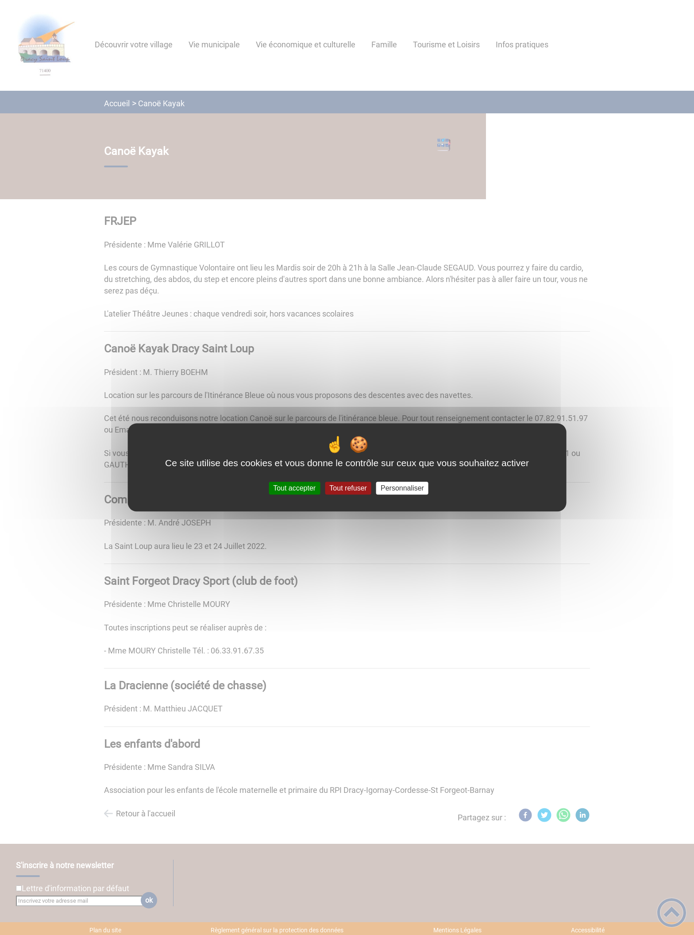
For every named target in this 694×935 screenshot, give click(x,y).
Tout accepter (294, 488)
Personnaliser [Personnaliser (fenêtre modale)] (402, 488)
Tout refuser (347, 488)
